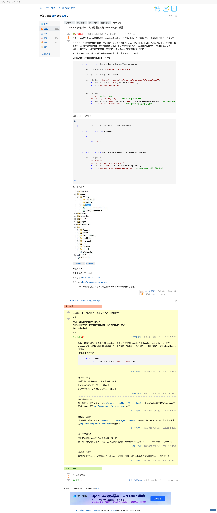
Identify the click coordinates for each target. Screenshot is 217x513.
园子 (42, 8)
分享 (176, 301)
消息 (73, 8)
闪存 (46, 24)
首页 (3, 2)
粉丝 (53, 8)
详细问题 (117, 23)
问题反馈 (46, 54)
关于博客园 (80, 510)
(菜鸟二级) (156, 393)
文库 (46, 47)
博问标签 (105, 23)
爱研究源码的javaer (136, 480)
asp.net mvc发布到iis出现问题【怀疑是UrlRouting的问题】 (94, 27)
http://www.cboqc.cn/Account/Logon (109, 406)
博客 (46, 33)
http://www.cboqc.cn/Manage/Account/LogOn (122, 403)
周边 (18, 2)
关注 (47, 8)
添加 (57, 42)
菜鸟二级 (147, 337)
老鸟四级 (161, 291)
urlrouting (90, 264)
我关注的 (81, 23)
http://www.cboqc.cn (91, 278)
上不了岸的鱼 (150, 291)
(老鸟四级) (156, 372)
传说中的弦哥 (136, 337)
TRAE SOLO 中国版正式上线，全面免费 (85, 301)
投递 (57, 38)
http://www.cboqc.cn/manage (94, 282)
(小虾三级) (158, 480)
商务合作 (96, 510)
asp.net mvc (78, 264)
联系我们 (88, 510)
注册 (64, 16)
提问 (57, 29)
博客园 (113, 510)
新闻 (8, 2)
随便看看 (66, 8)
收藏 (46, 42)
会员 (13, 2)
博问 (46, 29)
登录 (54, 16)
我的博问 (93, 23)
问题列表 (69, 23)
